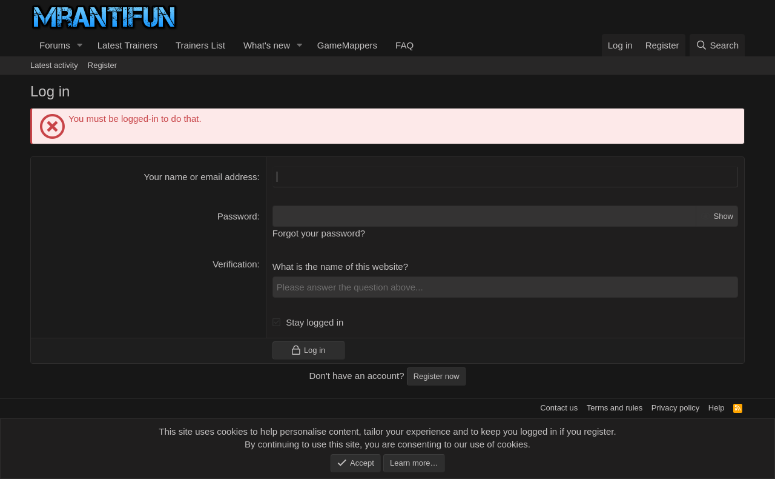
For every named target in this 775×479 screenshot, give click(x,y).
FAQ (404, 45)
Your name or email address (200, 177)
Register (102, 65)
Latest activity (54, 65)
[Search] (717, 45)
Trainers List (200, 45)
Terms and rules (614, 407)
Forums (54, 45)
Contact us (559, 407)
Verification (235, 264)
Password (237, 216)
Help (716, 407)
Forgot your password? (318, 233)
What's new (266, 45)
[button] (79, 45)
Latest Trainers (127, 45)
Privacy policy (675, 407)
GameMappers (347, 45)
